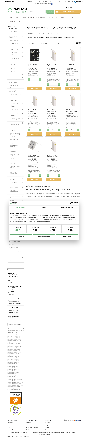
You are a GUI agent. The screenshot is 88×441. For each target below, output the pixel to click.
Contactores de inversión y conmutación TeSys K (15, 95)
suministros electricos (57, 432)
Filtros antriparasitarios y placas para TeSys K (14, 99)
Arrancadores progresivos (14, 53)
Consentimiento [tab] (20, 207)
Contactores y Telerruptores (62, 17)
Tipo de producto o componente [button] (54, 37)
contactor (26, 432)
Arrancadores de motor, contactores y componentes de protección (14, 43)
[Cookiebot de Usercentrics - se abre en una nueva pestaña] (71, 203)
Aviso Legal (29, 425)
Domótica (12, 158)
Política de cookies (31, 430)
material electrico (16, 432)
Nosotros (10, 422)
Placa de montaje (13, 312)
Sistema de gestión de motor (15, 129)
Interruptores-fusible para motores (15, 114)
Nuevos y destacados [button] (69, 37)
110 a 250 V (12, 287)
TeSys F (13, 75)
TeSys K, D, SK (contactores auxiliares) (14, 105)
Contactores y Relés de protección (14, 150)
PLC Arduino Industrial (14, 255)
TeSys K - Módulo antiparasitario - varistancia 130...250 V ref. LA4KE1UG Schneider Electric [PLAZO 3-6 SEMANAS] (53, 65)
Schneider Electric (13, 274)
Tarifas (12, 21)
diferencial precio (44, 434)
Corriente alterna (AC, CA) (15, 301)
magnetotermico (71, 432)
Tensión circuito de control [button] (63, 33)
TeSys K (13, 78)
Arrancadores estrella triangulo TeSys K (14, 81)
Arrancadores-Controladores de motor (15, 58)
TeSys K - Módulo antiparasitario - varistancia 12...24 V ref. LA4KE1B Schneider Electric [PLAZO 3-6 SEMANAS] (53, 110)
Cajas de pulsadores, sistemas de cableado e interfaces (15, 135)
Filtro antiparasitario (14, 310)
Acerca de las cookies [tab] (67, 207)
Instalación (11, 258)
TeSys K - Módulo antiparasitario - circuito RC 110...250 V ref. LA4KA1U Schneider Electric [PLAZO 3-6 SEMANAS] (53, 156)
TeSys (10, 282)
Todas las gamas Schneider (13, 36)
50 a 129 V (11, 294)
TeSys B (13, 68)
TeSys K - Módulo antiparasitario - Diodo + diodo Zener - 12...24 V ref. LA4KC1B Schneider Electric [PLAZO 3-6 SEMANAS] (34, 156)
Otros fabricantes (13, 276)
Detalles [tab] (44, 207)
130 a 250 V (12, 291)
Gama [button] (53, 33)
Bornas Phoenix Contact (14, 241)
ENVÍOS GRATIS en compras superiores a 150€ (16, 1)
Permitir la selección (44, 236)
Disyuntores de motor (14, 110)
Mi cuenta (69, 7)
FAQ (8, 427)
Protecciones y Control (15, 187)
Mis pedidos (48, 425)
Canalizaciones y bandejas (14, 140)
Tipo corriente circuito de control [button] (35, 37)
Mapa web (10, 430)
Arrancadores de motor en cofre (15, 48)
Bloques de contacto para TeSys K (15, 86)
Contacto (28, 422)
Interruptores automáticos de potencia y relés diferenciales (13, 173)
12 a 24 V (11, 289)
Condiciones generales (13, 425)
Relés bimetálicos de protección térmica (15, 119)
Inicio (10, 17)
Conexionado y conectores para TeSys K (15, 90)
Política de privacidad (32, 427)
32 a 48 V (11, 293)
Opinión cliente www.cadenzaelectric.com (18, 436)
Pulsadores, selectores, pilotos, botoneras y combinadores (16, 191)
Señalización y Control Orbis (14, 248)
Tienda (18, 17)
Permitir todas (67, 236)
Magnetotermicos (43, 17)
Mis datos (47, 427)
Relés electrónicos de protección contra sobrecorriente (15, 124)
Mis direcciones (49, 430)
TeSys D (13, 71)
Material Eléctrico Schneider (13, 32)
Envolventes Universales (13, 162)
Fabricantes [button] (45, 33)
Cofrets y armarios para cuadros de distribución (14, 145)
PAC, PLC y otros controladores (13, 183)
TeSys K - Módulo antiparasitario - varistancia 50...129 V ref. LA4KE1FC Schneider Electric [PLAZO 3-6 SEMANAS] (72, 65)
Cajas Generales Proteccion (15, 251)
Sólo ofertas (12, 317)
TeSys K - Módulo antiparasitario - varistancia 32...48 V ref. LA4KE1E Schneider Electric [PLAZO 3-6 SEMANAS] (34, 110)
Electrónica (11, 244)
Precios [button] (38, 33)
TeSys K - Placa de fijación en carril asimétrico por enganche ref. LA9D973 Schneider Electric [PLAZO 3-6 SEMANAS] (34, 65)
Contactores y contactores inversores (14, 64)
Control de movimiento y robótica (15, 154)
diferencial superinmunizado (40, 432)
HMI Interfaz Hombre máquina (15, 167)
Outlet (10, 261)
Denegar (21, 236)
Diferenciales (28, 17)
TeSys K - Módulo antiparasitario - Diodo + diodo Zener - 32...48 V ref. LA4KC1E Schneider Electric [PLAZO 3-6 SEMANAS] (72, 110)
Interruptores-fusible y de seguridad (15, 178)
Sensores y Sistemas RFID (15, 196)
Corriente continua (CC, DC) (15, 303)
